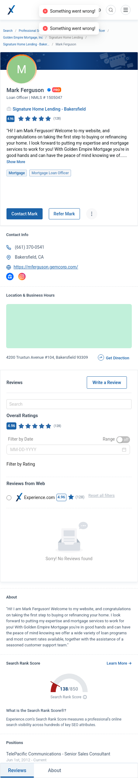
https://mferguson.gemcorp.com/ (46, 266)
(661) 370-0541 (29, 247)
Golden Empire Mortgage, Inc (23, 37)
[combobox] (68, 404)
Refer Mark (64, 213)
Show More (15, 162)
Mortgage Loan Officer (89, 30)
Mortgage (61, 30)
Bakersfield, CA (29, 257)
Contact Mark (24, 213)
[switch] (123, 439)
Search (8, 30)
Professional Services (33, 30)
